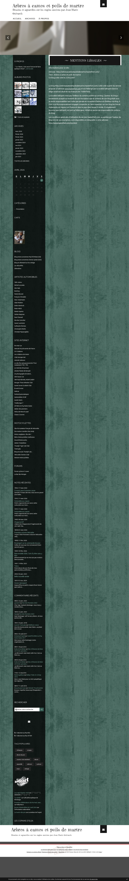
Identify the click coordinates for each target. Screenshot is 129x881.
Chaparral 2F (19, 532)
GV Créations (18, 361)
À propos (44, 25)
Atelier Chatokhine (21, 452)
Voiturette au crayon (22, 510)
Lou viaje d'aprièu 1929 (22, 806)
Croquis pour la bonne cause (25, 500)
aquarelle (20, 777)
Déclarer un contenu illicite (33, 876)
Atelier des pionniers (21, 418)
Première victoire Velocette (25, 542)
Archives (30, 25)
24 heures (20, 763)
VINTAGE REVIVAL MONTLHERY (25, 389)
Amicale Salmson (20, 369)
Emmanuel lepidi (20, 646)
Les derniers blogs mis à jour (48, 873)
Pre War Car (18, 355)
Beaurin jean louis (20, 698)
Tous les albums (23, 123)
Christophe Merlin (20, 338)
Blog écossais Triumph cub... (24, 461)
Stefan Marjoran (20, 323)
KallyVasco (25, 818)
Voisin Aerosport (20, 593)
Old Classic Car (19, 386)
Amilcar (17, 400)
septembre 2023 (21, 161)
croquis (30, 763)
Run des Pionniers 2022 (31, 613)
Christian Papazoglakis (22, 341)
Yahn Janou (18, 291)
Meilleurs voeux (35, 635)
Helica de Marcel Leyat (22, 421)
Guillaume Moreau (20, 335)
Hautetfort (69, 871)
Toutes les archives (22, 168)
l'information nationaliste (23, 823)
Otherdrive (18, 278)
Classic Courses (19, 424)
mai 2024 (18, 152)
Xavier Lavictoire (20, 332)
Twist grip (17, 458)
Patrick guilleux (19, 685)
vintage (37, 782)
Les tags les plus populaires (81, 873)
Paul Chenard (19, 326)
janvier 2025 (19, 146)
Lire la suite (30, 75)
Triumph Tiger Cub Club (22, 455)
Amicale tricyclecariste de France (25, 358)
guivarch (17, 613)
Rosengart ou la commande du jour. (27, 553)
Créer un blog (60, 871)
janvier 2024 (19, 155)
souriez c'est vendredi (24, 772)
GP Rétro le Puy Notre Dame (24, 415)
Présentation (20, 216)
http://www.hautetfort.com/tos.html (63, 129)
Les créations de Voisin (22, 363)
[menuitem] (17, 24)
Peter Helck (18, 318)
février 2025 (19, 143)
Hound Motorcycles (21, 449)
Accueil (17, 25)
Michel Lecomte (19, 294)
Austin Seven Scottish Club (23, 395)
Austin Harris (18, 409)
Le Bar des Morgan (20, 483)
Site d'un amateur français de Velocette (28, 438)
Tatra (16, 576)
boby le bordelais (20, 659)
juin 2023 (18, 164)
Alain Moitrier (19, 312)
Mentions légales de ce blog (50, 876)
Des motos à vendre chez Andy (25, 440)
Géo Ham (17, 297)
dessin (38, 772)
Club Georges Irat (20, 366)
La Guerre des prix (20, 826)
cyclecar (19, 782)
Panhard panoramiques (22, 403)
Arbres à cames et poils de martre (45, 8)
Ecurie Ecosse (19, 397)
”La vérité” (18, 811)
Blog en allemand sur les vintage (25, 272)
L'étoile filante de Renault (23, 380)
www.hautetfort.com (73, 95)
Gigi (15, 624)
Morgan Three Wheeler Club (24, 392)
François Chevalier (20, 306)
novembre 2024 (20, 149)
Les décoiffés (19, 275)
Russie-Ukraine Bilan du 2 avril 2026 (26, 821)
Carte (17, 225)
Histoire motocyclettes (22, 467)
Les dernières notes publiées (65, 873)
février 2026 (19, 140)
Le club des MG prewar (22, 377)
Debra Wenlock (19, 315)
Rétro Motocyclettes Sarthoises (25, 446)
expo (28, 782)
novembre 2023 (20, 158)
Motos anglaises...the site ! (23, 443)
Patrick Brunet (19, 303)
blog (101, 876)
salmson (30, 777)
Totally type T (19, 412)
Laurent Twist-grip (20, 635)
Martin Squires (19, 321)
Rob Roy (17, 300)
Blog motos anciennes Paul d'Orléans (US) (28, 264)
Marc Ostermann (20, 309)
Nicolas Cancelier (20, 329)
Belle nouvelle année (22, 587)
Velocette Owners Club (22, 464)
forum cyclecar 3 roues (22, 480)
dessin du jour (21, 768)
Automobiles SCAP (20, 406)
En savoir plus (94, 879)
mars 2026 (18, 137)
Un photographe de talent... (23, 383)
